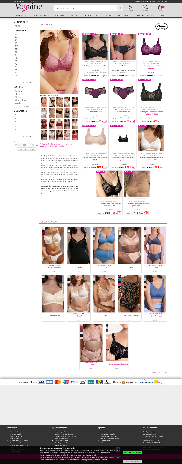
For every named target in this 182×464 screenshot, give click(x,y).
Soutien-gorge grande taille (64, 434)
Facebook (151, 1)
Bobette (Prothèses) (54, 267)
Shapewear (123, 15)
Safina (131, 267)
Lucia (156, 267)
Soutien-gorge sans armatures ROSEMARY (151, 67)
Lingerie (73, 15)
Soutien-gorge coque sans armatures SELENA (95, 158)
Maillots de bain (145, 15)
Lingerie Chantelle (15, 434)
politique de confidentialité (99, 460)
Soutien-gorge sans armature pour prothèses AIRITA (151, 158)
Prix (17, 141)
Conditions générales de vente (110, 438)
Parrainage (104, 432)
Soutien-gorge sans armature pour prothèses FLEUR (109, 204)
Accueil (43, 24)
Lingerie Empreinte (15, 436)
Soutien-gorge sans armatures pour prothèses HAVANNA (151, 113)
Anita (49, 24)
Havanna (93, 364)
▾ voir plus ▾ (26, 106)
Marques (20, 15)
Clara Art (80, 316)
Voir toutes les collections (158, 372)
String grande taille (61, 438)
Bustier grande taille (61, 445)
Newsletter (139, 1)
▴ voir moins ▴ (26, 82)
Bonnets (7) (20, 110)
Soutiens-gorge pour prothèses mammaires (64, 28)
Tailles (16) (20, 30)
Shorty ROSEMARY (95, 112)
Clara (105, 267)
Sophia (80, 267)
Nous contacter (105, 441)
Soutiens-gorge (39, 15)
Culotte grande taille (61, 443)
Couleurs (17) (21, 87)
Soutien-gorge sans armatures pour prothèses (123, 158)
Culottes (59, 15)
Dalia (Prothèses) (54, 316)
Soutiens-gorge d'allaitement (118, 364)
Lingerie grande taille (62, 432)
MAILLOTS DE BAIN (131, 316)
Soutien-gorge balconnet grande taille (67, 436)
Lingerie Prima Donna (16, 443)
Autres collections (49, 222)
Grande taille (90, 15)
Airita (105, 316)
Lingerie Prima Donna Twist (18, 445)
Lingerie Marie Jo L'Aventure (18, 441)
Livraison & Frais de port (108, 436)
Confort (108, 15)
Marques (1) (21, 21)
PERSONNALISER (132, 461)
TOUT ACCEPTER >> (132, 452)
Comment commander (107, 434)
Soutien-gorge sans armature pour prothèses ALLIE (137, 204)
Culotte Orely (123, 66)
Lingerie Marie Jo (15, 438)
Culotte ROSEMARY (123, 112)
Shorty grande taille (61, 441)
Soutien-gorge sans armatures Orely (95, 66)
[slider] (20, 145)
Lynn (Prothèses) (156, 316)
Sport (164, 15)
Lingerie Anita (14, 432)
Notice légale (104, 443)
